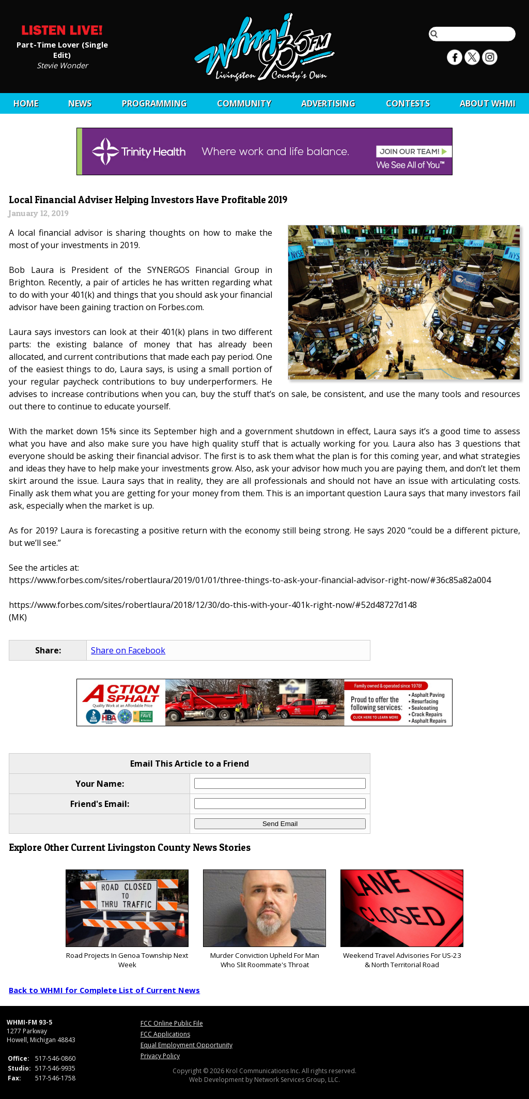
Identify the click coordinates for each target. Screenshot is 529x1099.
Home (25, 103)
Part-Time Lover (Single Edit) (62, 49)
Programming (154, 103)
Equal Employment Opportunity (186, 1045)
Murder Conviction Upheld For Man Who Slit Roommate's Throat (264, 919)
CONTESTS (408, 103)
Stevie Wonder (62, 64)
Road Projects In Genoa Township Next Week (127, 919)
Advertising (328, 103)
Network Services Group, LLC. (297, 1079)
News (79, 103)
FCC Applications (165, 1034)
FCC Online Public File (172, 1023)
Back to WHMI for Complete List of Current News (104, 990)
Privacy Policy (160, 1055)
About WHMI (488, 103)
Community (244, 103)
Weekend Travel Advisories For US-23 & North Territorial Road (401, 919)
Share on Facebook (128, 650)
